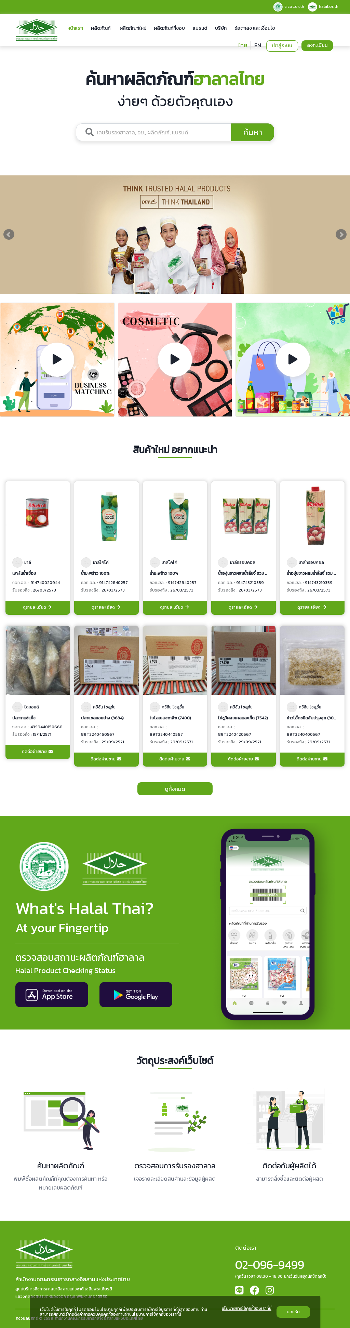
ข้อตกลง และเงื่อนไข (254, 28)
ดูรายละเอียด (38, 607)
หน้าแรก (75, 28)
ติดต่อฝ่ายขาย (37, 751)
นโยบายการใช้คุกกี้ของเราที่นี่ (246, 1309)
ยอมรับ (293, 1312)
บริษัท (221, 28)
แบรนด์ (200, 28)
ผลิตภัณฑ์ (100, 28)
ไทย (242, 45)
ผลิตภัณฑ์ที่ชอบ (169, 28)
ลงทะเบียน (317, 45)
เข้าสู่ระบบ (282, 45)
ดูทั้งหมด (175, 789)
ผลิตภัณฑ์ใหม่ (133, 28)
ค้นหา (252, 132)
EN (257, 45)
